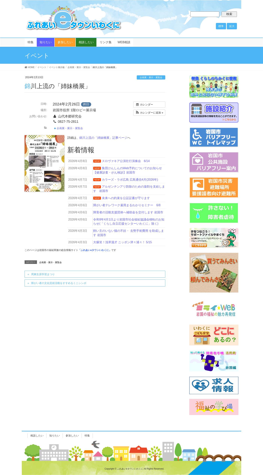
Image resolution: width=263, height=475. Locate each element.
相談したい (37, 435)
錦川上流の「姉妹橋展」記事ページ (103, 137)
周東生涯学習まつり (43, 274)
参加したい (72, 435)
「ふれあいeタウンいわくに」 (94, 250)
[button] (149, 113)
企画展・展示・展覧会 (151, 77)
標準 (221, 26)
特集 (87, 435)
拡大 (231, 26)
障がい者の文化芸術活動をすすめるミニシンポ (58, 283)
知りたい (54, 435)
